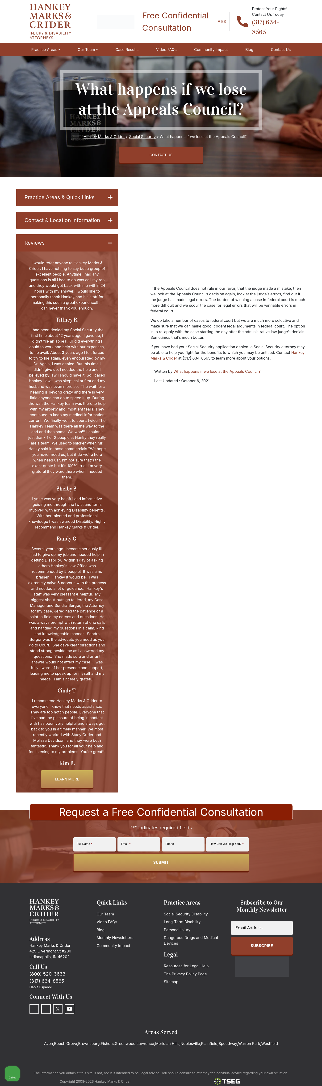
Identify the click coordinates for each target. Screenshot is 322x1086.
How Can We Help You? (227, 847)
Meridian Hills (167, 1047)
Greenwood (125, 1047)
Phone (169, 847)
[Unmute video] (238, 935)
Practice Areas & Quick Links (69, 199)
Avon (48, 1047)
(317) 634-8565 (46, 985)
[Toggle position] (296, 935)
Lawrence (145, 1047)
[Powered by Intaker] (282, 1076)
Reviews (69, 246)
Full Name (84, 847)
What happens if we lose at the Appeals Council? (216, 373)
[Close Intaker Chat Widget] (306, 935)
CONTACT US (161, 155)
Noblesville (190, 1047)
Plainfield (209, 1047)
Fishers (107, 1047)
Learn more (67, 783)
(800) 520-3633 (47, 978)
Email (125, 847)
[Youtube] (69, 1013)
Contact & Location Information (69, 222)
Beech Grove (65, 1047)
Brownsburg (89, 1047)
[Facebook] (34, 1013)
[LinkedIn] (46, 1013)
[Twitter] (58, 1013)
